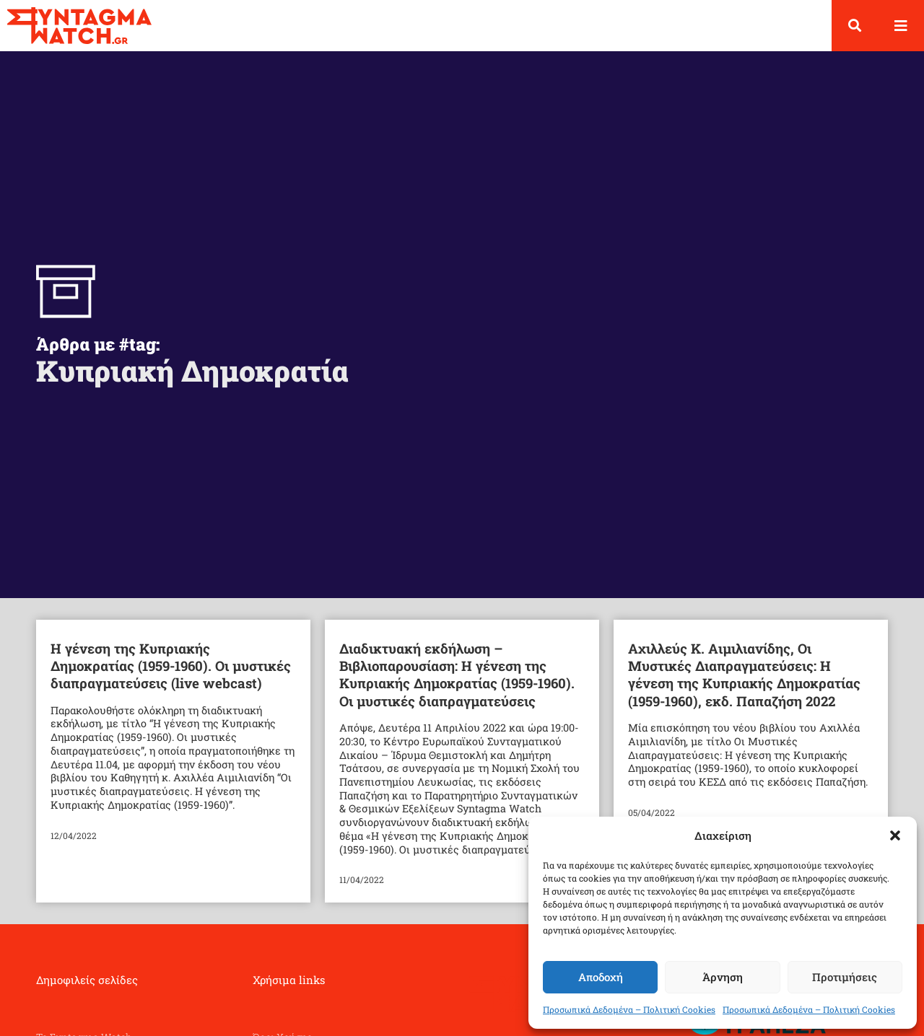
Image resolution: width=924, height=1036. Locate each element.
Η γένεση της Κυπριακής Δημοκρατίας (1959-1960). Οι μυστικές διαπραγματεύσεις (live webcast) (171, 666)
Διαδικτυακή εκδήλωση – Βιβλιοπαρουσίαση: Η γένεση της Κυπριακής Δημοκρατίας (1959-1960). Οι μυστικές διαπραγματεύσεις (457, 674)
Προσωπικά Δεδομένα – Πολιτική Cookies (629, 1009)
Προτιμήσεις (844, 977)
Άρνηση (722, 977)
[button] (895, 835)
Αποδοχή (600, 977)
